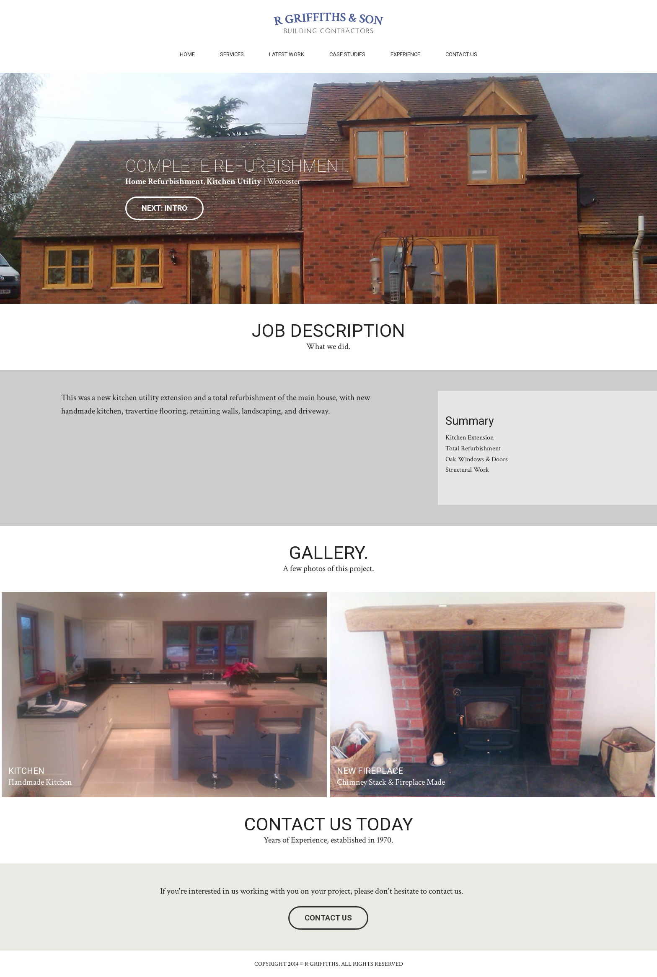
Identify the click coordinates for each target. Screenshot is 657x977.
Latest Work (286, 54)
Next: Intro (164, 208)
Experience (405, 54)
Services (232, 54)
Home (187, 54)
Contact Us (461, 54)
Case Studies (347, 54)
